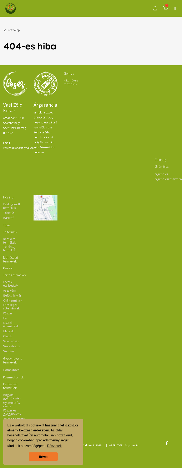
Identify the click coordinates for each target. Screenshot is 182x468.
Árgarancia (131, 445)
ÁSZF (112, 445)
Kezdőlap (11, 30)
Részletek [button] (54, 446)
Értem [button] (43, 456)
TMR (120, 445)
